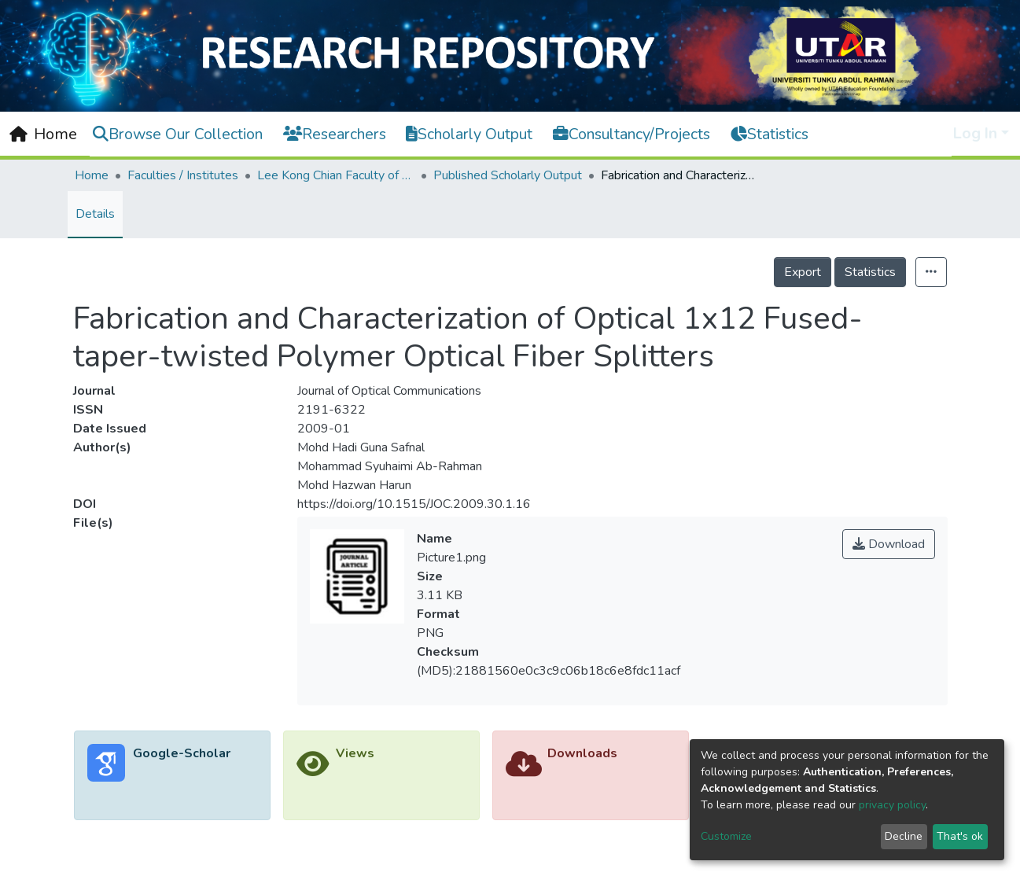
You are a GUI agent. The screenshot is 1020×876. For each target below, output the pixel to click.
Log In (975, 133)
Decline (903, 836)
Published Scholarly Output (507, 175)
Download (888, 544)
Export (802, 272)
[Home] (43, 134)
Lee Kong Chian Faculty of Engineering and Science (335, 175)
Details (95, 214)
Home (92, 175)
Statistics (870, 272)
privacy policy (892, 804)
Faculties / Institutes (182, 175)
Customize (726, 836)
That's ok (960, 836)
